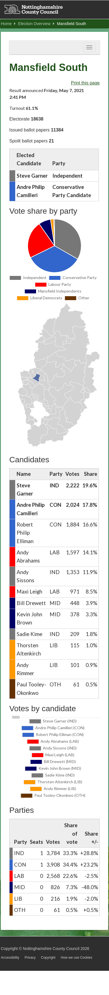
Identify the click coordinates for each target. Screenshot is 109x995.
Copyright (48, 958)
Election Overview (36, 23)
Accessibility (10, 958)
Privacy (30, 958)
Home (8, 23)
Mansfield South (71, 23)
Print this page (85, 83)
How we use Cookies (76, 958)
